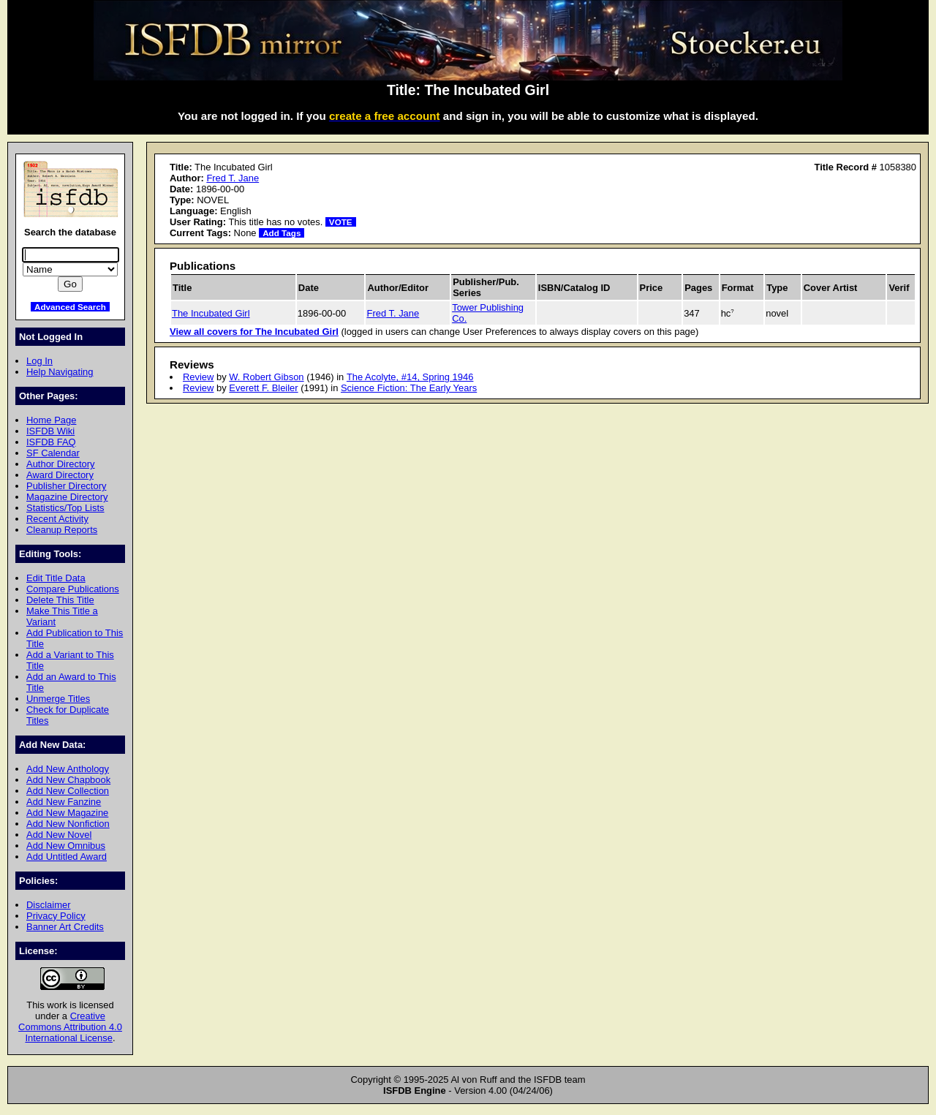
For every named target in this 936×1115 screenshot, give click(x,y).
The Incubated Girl (211, 313)
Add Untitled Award (66, 856)
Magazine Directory (67, 496)
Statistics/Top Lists (65, 507)
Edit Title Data (56, 577)
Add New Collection (67, 790)
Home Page (51, 420)
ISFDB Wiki (50, 431)
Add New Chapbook (68, 779)
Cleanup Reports (61, 529)
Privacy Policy (56, 915)
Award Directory (60, 474)
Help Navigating (59, 371)
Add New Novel (58, 834)
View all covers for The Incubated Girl (254, 331)
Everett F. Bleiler (263, 387)
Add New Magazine (67, 812)
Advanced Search (70, 306)
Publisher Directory (66, 485)
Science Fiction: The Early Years (409, 387)
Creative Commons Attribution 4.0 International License (70, 1026)
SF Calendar (53, 452)
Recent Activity (57, 518)
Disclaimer (48, 904)
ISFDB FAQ (51, 441)
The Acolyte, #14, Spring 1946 (410, 376)
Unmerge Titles (58, 698)
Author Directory (60, 463)
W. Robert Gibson (266, 376)
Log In (39, 360)
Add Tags (282, 233)
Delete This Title (60, 599)
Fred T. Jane (232, 178)
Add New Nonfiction (68, 823)
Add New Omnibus (65, 845)
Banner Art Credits (65, 926)
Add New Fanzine (63, 801)
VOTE (340, 222)
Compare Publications (72, 588)
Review (198, 376)
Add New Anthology (67, 768)
